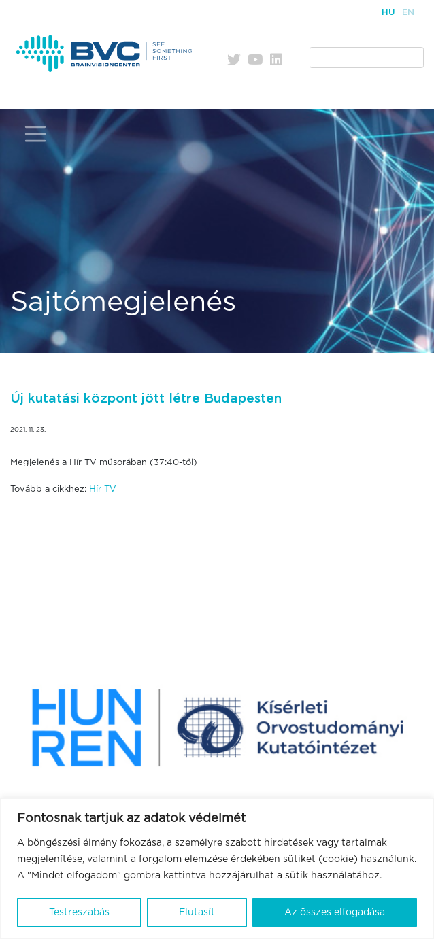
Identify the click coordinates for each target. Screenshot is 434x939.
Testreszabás (79, 912)
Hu (388, 12)
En (408, 12)
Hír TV (102, 489)
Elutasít (197, 912)
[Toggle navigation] (35, 134)
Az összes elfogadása (334, 912)
